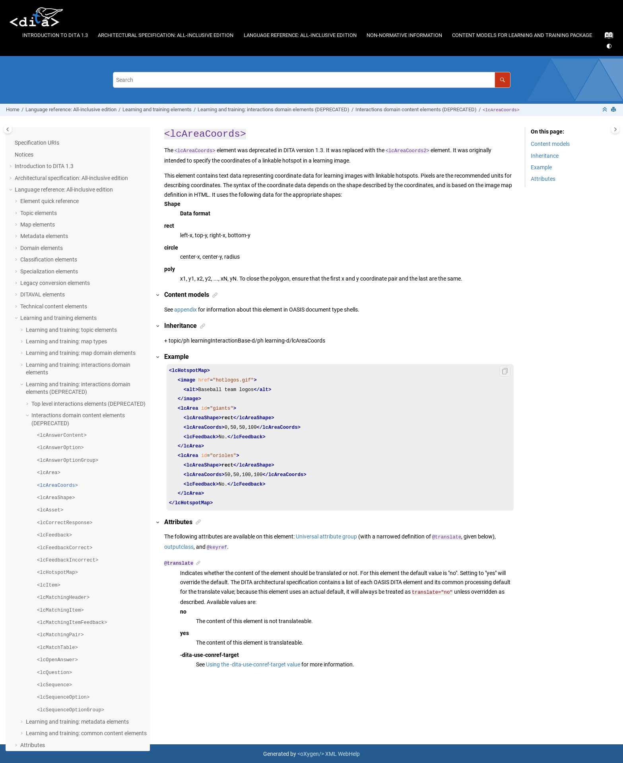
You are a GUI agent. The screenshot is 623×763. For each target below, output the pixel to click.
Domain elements (41, 172)
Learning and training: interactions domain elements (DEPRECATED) (273, 109)
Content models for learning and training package (522, 35)
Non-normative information (404, 35)
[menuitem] (55, 35)
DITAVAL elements (42, 219)
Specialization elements (49, 196)
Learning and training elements (157, 109)
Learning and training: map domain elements (81, 277)
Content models (550, 144)
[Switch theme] (610, 46)
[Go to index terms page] (606, 37)
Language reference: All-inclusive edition (300, 35)
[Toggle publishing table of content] (8, 129)
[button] (17, 138)
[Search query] (311, 79)
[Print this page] (614, 109)
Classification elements (48, 184)
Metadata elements (44, 160)
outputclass (179, 547)
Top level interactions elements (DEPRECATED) (88, 328)
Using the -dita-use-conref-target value (253, 663)
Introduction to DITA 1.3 (55, 35)
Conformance (32, 681)
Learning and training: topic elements (71, 254)
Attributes (32, 669)
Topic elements (38, 137)
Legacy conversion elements (55, 207)
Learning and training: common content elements (86, 658)
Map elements (37, 149)
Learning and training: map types (66, 266)
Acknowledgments (37, 693)
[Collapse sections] (605, 109)
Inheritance (545, 156)
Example (541, 167)
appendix (185, 309)
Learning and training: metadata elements (77, 646)
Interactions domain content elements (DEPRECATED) (416, 109)
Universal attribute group (326, 536)
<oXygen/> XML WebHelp (328, 753)
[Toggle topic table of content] (615, 129)
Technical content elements (53, 231)
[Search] (502, 79)
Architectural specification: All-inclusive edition (165, 35)
